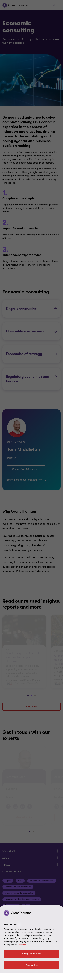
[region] (31, 939)
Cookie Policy (23, 944)
